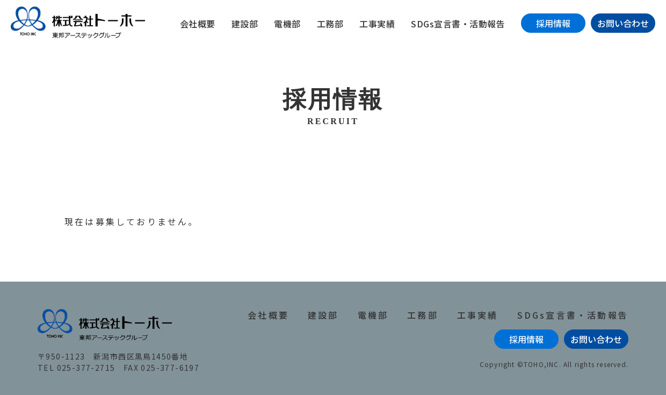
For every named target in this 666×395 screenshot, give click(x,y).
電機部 (287, 23)
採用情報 (553, 23)
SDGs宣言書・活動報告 (458, 23)
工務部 (330, 23)
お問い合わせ (623, 23)
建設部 (244, 23)
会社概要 (197, 23)
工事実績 (377, 23)
